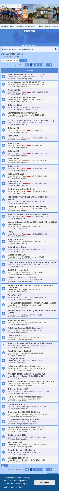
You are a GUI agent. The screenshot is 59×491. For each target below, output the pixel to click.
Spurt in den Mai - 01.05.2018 (21, 450)
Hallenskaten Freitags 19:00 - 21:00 (24, 366)
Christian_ (25, 297)
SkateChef (26, 201)
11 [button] (47, 65)
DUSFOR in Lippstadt (18, 270)
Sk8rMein (25, 429)
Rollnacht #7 (13, 136)
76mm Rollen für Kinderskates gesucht (26, 397)
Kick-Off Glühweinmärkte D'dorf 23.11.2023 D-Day (31, 120)
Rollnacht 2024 (15, 105)
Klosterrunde (14, 90)
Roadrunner (26, 92)
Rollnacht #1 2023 (16, 182)
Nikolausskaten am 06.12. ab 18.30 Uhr (26, 82)
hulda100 (25, 384)
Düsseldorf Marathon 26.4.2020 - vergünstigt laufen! (32, 262)
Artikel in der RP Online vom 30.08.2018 (26, 374)
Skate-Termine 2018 (17, 435)
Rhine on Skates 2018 (18, 389)
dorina (24, 399)
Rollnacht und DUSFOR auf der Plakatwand (28, 214)
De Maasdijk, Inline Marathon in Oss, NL (26, 427)
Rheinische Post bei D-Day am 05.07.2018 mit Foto (31, 381)
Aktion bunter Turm (17, 247)
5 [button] (42, 65)
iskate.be (25, 115)
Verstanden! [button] (45, 483)
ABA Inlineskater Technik (19, 351)
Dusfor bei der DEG (17, 255)
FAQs (10, 232)
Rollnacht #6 (13, 143)
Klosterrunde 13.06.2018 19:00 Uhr (24, 412)
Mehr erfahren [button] (17, 487)
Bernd (24, 361)
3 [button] (36, 65)
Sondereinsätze (21, 86)
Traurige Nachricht (16, 359)
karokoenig (26, 452)
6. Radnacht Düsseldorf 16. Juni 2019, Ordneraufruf (32, 303)
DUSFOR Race (21, 117)
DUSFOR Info (21, 94)
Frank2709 (26, 257)
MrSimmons (26, 242)
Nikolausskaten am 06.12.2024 (22, 98)
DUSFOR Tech (21, 203)
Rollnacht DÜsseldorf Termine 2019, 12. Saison (30, 343)
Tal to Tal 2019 (14, 295)
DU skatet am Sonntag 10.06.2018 (23, 420)
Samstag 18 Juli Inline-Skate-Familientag (27, 207)
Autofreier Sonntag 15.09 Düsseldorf (25, 328)
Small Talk (19, 251)
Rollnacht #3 (13, 166)
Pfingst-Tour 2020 (16, 239)
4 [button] (39, 65)
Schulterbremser (28, 391)
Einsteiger (25, 249)
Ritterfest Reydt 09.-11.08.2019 (22, 278)
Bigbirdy (25, 305)
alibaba (24, 353)
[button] (27, 64)
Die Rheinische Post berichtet (22, 189)
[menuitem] (6, 26)
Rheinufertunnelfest (17, 320)
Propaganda (20, 193)
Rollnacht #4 (13, 159)
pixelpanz (25, 226)
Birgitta (24, 77)
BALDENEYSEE (15, 443)
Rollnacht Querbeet (23, 347)
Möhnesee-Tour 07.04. (18, 458)
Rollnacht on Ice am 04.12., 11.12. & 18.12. (27, 75)
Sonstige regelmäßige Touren (26, 109)
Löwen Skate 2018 (16, 404)
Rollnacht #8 (13, 128)
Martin (24, 123)
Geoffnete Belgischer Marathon (22, 113)
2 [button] (33, 65)
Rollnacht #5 (13, 151)
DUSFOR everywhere (24, 79)
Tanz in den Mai (15, 336)
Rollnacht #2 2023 (16, 174)
